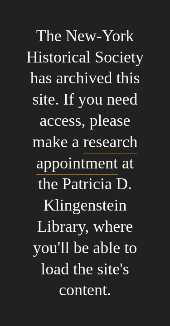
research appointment (86, 152)
